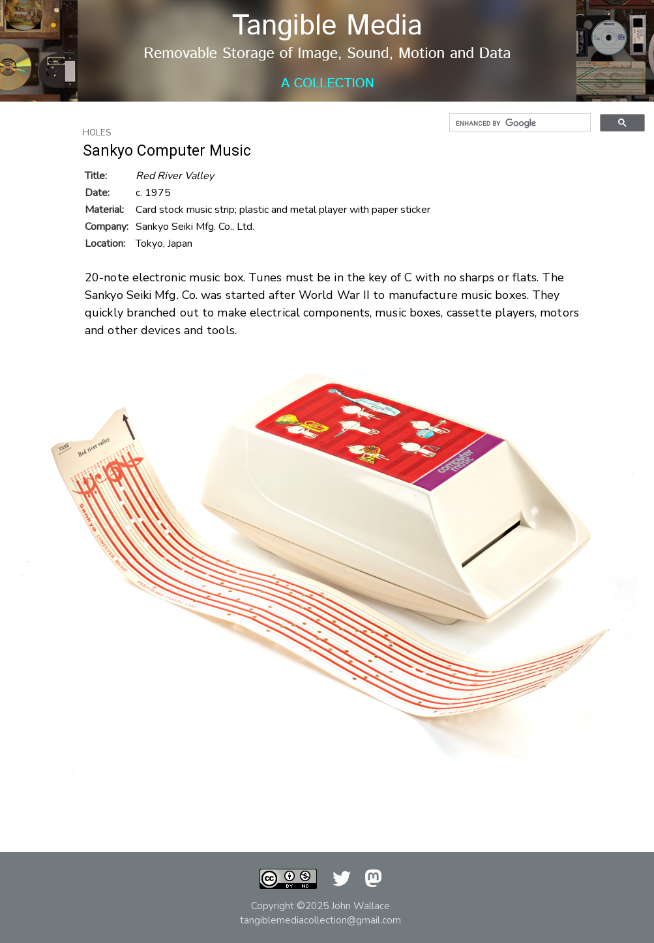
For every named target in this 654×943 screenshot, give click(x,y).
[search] (519, 123)
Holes (97, 133)
